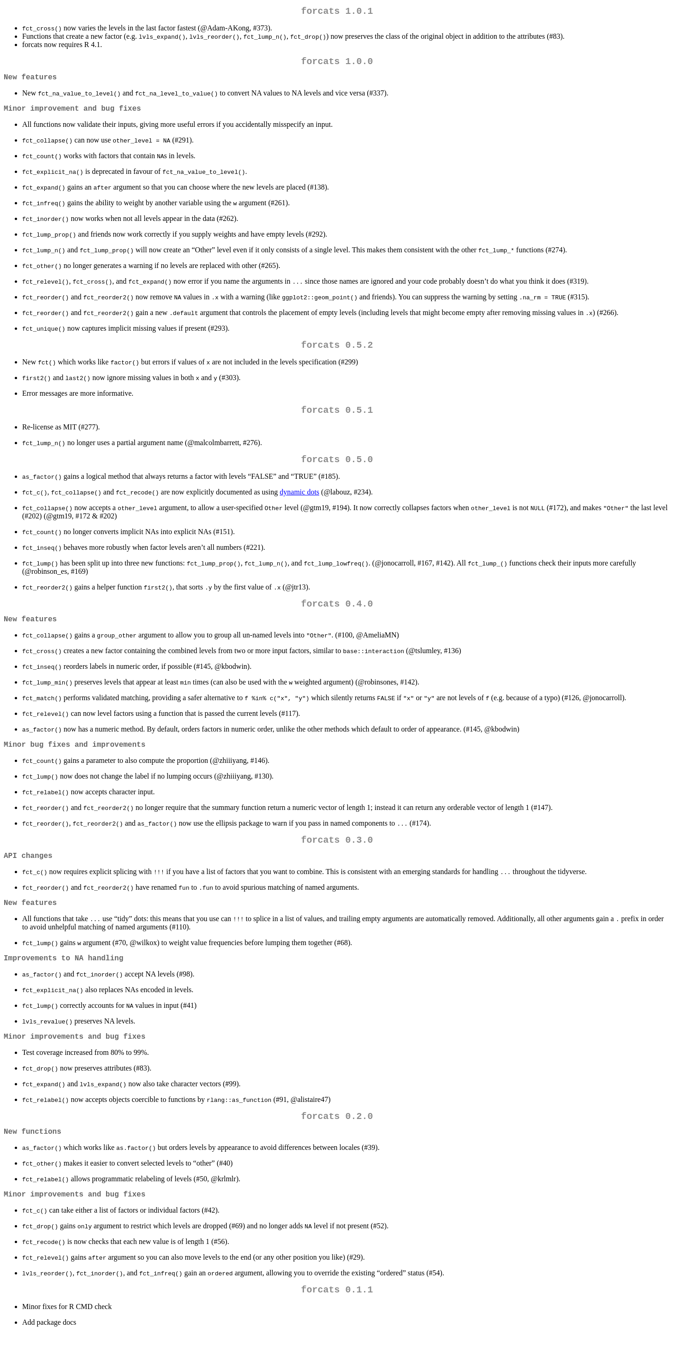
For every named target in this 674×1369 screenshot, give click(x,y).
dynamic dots (299, 505)
